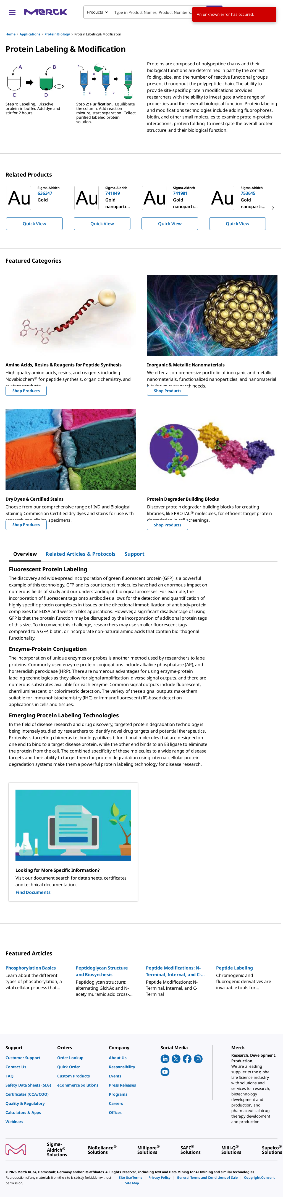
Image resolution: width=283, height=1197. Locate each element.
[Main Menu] (12, 12)
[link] (29, 1057)
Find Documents (33, 892)
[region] (141, 208)
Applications (30, 34)
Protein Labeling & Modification (97, 34)
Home (10, 34)
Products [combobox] (95, 12)
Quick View (34, 224)
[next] (273, 207)
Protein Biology (57, 34)
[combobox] (152, 12)
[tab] (25, 554)
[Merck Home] (45, 12)
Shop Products (26, 390)
